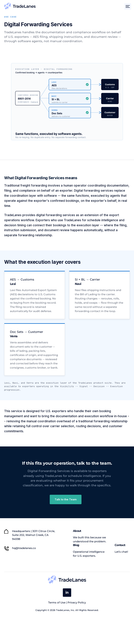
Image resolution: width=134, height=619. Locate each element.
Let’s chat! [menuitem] (121, 551)
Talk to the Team (66, 499)
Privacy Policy (77, 602)
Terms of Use (57, 602)
